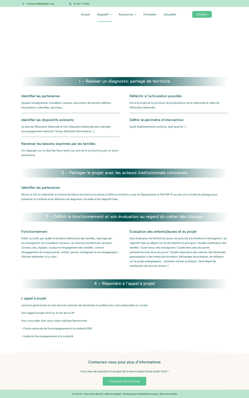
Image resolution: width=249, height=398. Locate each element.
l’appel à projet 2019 (39, 313)
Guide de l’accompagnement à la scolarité (48, 336)
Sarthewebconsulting (147, 393)
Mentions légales (113, 393)
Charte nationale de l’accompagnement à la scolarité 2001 (57, 328)
